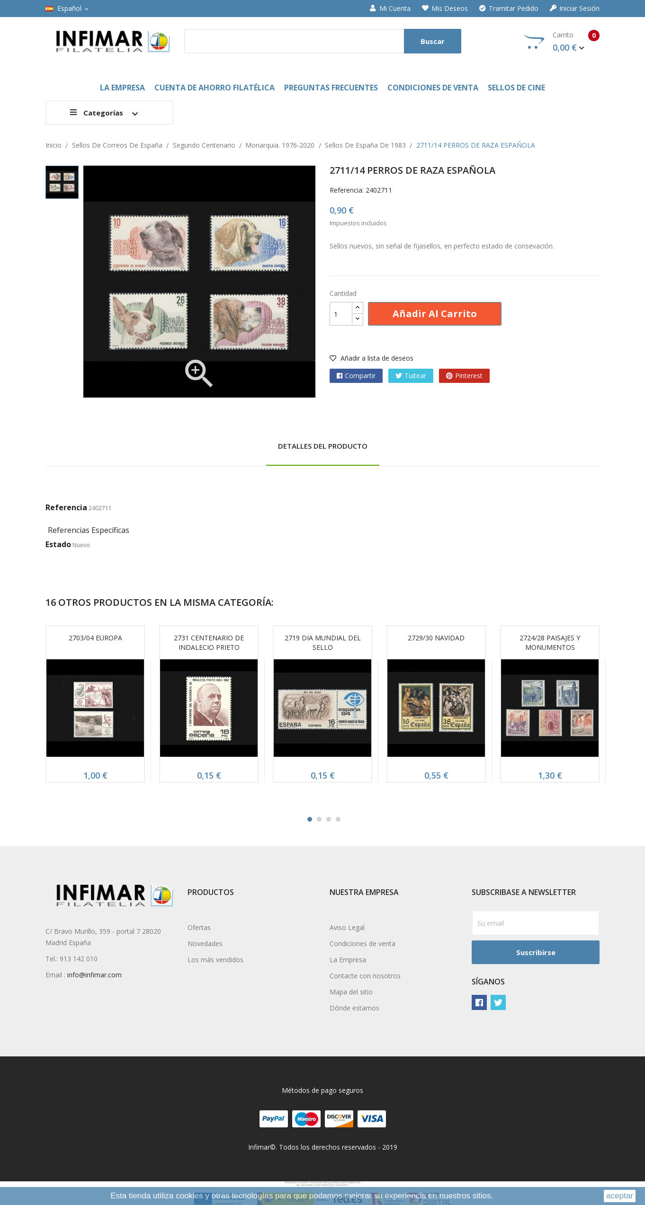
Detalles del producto (322, 446)
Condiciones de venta (362, 943)
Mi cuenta (390, 8)
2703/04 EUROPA (95, 637)
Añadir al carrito (435, 313)
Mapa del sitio (351, 991)
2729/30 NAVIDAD (436, 637)
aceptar (619, 1195)
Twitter (498, 1002)
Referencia (66, 507)
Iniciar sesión (575, 8)
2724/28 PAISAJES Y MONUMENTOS (550, 642)
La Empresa (348, 959)
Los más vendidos (215, 959)
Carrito (562, 41)
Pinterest (469, 375)
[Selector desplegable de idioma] (67, 8)
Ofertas (199, 927)
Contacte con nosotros (365, 975)
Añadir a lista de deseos (371, 358)
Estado (58, 544)
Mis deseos (445, 8)
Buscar (433, 41)
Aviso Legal (347, 927)
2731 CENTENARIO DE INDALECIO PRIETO (209, 642)
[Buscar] (322, 41)
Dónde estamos (354, 1007)
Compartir (360, 375)
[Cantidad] (341, 314)
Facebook (479, 1002)
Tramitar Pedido (508, 8)
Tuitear (415, 375)
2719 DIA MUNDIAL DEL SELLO (323, 642)
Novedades (205, 943)
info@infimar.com (94, 974)
